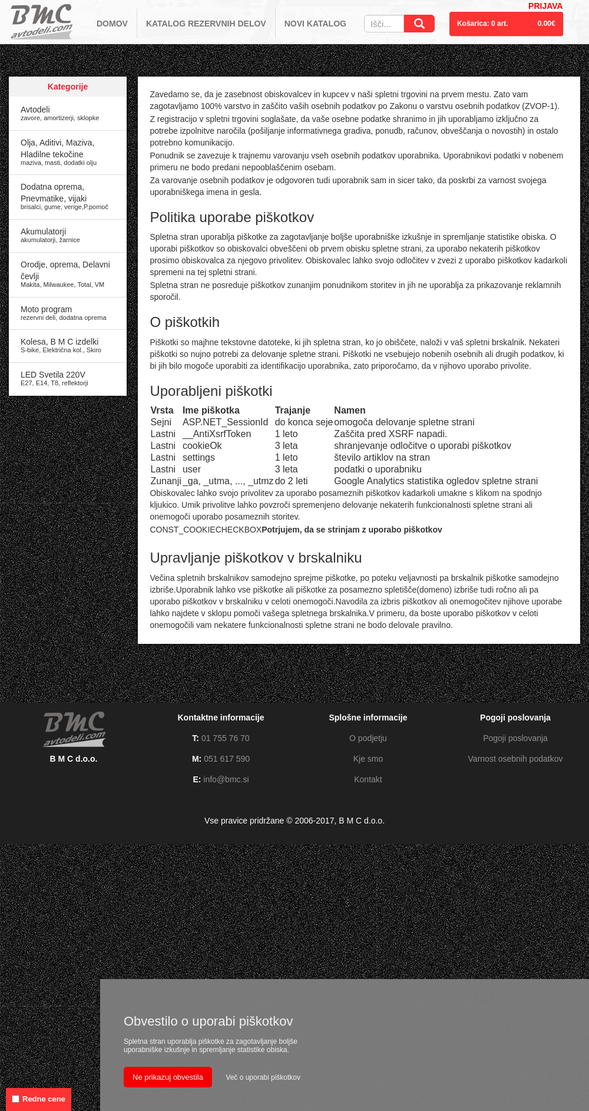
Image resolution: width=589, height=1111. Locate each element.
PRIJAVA (545, 6)
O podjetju (368, 738)
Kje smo (368, 758)
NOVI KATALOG (315, 23)
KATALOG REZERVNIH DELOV (206, 23)
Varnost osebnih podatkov (515, 758)
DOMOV (112, 23)
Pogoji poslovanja (515, 738)
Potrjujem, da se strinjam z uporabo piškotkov (352, 529)
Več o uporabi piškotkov (263, 1077)
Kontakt (368, 779)
